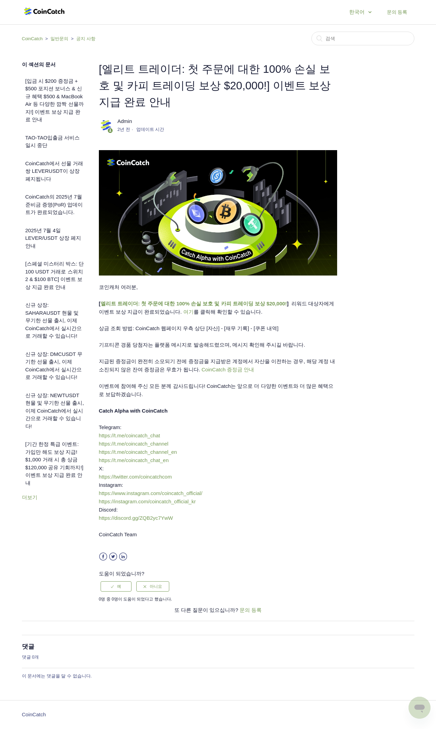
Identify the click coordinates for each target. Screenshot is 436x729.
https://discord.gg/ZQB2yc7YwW (136, 518)
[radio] (116, 586)
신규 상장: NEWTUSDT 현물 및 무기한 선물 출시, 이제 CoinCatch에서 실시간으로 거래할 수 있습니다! (54, 410)
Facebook (103, 556)
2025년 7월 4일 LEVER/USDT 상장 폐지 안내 (53, 238)
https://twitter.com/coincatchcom (135, 477)
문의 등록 (397, 12)
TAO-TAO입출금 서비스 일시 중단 (52, 141)
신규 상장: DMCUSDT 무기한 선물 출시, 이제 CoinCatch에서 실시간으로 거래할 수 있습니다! (53, 365)
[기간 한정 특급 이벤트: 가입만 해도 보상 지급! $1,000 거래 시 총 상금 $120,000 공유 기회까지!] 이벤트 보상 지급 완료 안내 (54, 463)
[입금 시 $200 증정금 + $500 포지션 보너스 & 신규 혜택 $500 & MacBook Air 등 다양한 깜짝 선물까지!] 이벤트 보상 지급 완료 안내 (54, 100)
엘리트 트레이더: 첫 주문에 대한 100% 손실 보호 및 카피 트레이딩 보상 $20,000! (194, 303)
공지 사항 (85, 38)
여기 (188, 312)
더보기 (29, 497)
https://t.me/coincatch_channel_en (138, 452)
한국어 (357, 12)
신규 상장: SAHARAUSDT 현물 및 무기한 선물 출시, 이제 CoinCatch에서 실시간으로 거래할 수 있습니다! (53, 320)
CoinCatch (32, 38)
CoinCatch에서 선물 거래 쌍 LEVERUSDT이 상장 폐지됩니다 (54, 171)
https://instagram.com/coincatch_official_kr (147, 501)
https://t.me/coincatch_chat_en (134, 460)
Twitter (113, 556)
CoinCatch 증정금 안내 (228, 369)
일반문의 (59, 38)
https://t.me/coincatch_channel (134, 444)
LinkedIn (123, 556)
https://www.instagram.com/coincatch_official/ (151, 493)
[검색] (362, 38)
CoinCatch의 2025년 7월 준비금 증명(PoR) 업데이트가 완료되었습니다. (54, 204)
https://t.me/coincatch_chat (129, 435)
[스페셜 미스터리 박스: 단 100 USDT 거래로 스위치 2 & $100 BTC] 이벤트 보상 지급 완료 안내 (54, 275)
